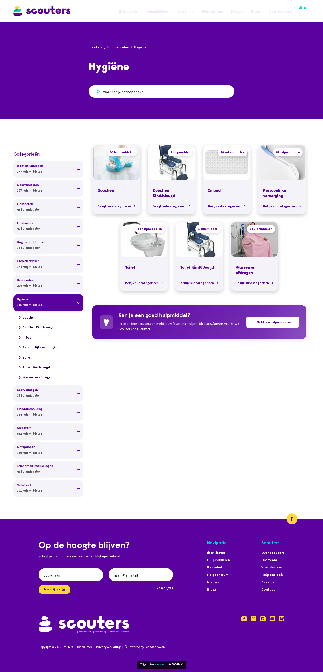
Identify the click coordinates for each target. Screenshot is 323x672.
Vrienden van (271, 567)
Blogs (256, 11)
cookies (159, 664)
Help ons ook (272, 574)
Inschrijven (54, 589)
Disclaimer (84, 647)
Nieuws (237, 11)
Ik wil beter (128, 11)
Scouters (95, 47)
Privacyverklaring (108, 647)
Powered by (145, 647)
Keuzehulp (185, 11)
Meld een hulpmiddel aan (272, 322)
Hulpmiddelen (156, 11)
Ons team (269, 559)
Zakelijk (267, 582)
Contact (268, 589)
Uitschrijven (164, 588)
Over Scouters (280, 11)
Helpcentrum (212, 11)
